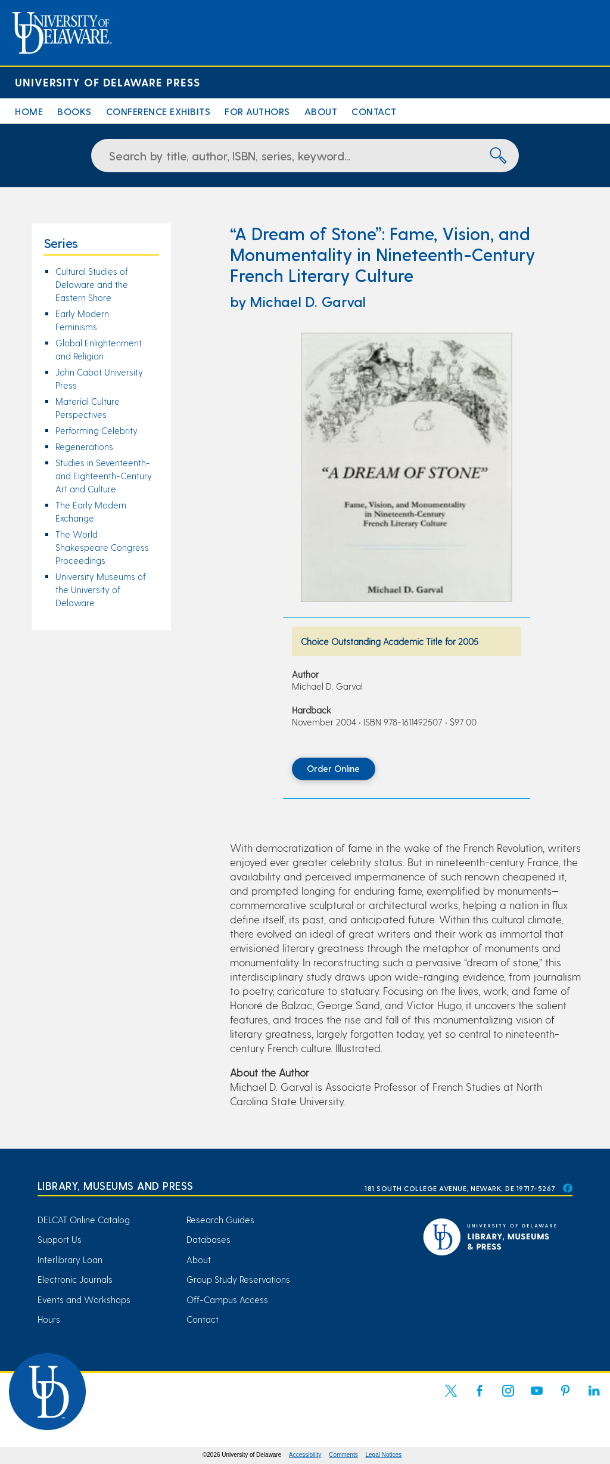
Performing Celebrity (96, 430)
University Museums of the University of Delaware (100, 589)
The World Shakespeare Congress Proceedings (102, 547)
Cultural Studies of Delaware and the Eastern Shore (91, 284)
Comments (343, 1454)
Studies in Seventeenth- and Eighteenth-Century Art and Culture (103, 475)
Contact (374, 111)
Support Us (60, 1239)
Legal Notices (384, 1454)
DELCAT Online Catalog (84, 1219)
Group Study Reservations (238, 1279)
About (321, 111)
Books (74, 111)
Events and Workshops (84, 1299)
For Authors (257, 111)
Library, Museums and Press (116, 1185)
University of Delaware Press (107, 82)
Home (29, 111)
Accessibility (305, 1454)
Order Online (333, 768)
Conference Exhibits (158, 111)
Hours (49, 1319)
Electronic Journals (75, 1279)
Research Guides (220, 1219)
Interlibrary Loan (70, 1259)
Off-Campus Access (227, 1299)
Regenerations (84, 446)
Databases (208, 1239)
